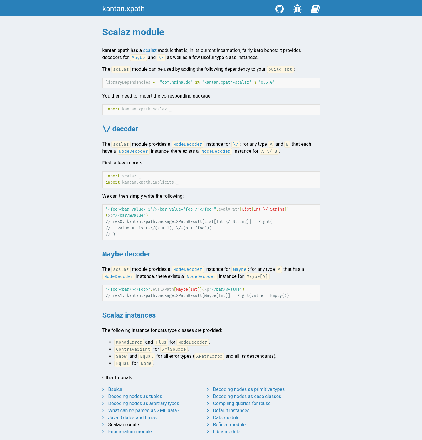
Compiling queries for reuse (241, 403)
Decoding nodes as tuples (135, 396)
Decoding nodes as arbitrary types (143, 403)
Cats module (226, 417)
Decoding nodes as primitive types (249, 389)
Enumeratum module (130, 431)
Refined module (229, 424)
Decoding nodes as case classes (247, 396)
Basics (115, 389)
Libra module (226, 431)
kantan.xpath (123, 8)
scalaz (150, 50)
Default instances (231, 410)
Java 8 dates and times (132, 417)
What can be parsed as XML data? (143, 410)
